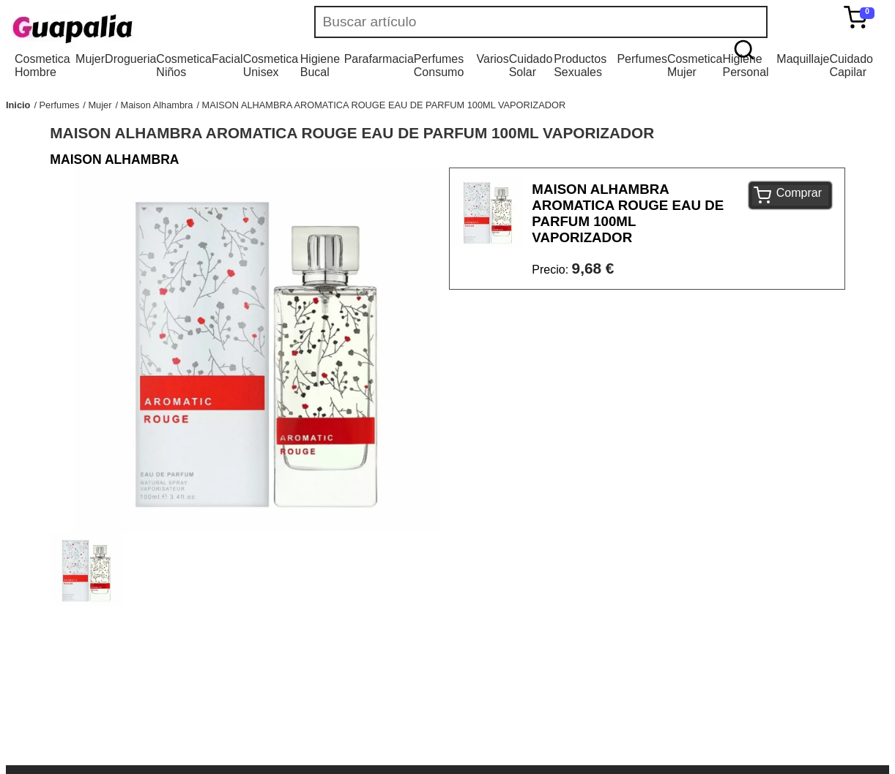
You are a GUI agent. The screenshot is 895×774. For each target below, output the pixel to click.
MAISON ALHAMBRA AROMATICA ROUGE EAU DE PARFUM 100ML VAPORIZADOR (384, 104)
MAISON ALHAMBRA (114, 159)
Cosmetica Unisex (271, 65)
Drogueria (130, 59)
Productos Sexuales (580, 65)
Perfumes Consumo (439, 65)
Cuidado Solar (531, 65)
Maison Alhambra (157, 104)
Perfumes (641, 59)
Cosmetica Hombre (42, 65)
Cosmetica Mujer (695, 65)
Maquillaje (802, 59)
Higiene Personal (745, 65)
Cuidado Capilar (851, 65)
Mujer (90, 59)
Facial (227, 59)
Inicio (18, 104)
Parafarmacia (379, 59)
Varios (493, 59)
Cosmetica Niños (184, 65)
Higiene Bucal (320, 65)
